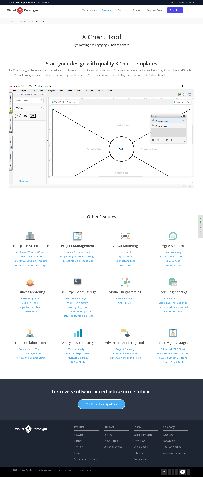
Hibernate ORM (173, 311)
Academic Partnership (174, 452)
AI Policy (69, 470)
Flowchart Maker (125, 298)
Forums (108, 434)
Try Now (175, 10)
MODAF (38, 256)
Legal (58, 470)
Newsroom (169, 440)
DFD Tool (125, 265)
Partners (190, 2)
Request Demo (155, 10)
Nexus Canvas (173, 265)
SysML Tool (125, 256)
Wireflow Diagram (77, 302)
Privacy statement (86, 470)
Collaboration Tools (30, 349)
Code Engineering (173, 298)
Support (123, 10)
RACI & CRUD (78, 362)
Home (11, 21)
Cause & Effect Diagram (173, 357)
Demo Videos (141, 446)
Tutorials (138, 452)
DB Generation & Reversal (173, 307)
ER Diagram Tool (125, 260)
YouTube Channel (172, 446)
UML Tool (125, 252)
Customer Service (113, 446)
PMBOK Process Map (77, 252)
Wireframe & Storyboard (77, 298)
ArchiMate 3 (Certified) (30, 252)
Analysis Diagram (78, 357)
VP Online (43, 2)
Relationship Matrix (77, 353)
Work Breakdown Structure (173, 353)
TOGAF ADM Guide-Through (30, 260)
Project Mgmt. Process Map (78, 260)
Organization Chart (30, 307)
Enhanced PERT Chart (172, 349)
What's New (89, 10)
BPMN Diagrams (30, 298)
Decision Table (30, 302)
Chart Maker (125, 302)
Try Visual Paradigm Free (101, 404)
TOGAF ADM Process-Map (30, 265)
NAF (30, 256)
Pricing (137, 10)
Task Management (30, 353)
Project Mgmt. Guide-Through (77, 256)
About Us (168, 434)
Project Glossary (125, 349)
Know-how (139, 440)
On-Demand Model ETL (125, 353)
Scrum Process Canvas (173, 256)
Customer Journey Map (77, 311)
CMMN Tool (30, 311)
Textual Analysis (77, 349)
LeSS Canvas (173, 260)
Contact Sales (177, 2)
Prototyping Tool (78, 307)
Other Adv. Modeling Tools (125, 357)
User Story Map (173, 252)
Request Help (111, 440)
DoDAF (22, 256)
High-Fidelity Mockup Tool (78, 315)
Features (107, 10)
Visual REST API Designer (173, 302)
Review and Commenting (30, 357)
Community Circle (143, 434)
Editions (78, 440)
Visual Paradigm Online (86, 458)
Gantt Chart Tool (173, 362)
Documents (140, 458)
